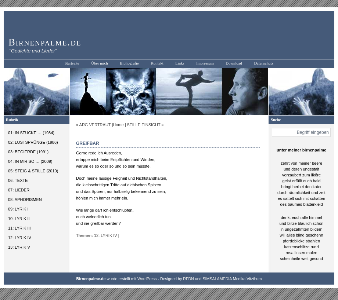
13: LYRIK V (19, 247)
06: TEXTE (18, 180)
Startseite (72, 63)
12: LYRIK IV (19, 237)
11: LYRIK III (19, 228)
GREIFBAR (87, 143)
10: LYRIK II (19, 218)
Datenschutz (263, 63)
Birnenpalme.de (44, 42)
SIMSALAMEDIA (217, 279)
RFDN (189, 279)
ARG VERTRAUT (95, 124)
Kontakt (157, 63)
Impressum (204, 63)
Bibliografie (129, 63)
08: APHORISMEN (25, 199)
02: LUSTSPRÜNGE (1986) (33, 142)
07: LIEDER (18, 190)
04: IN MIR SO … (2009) (30, 161)
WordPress (147, 279)
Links (179, 63)
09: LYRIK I (18, 209)
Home (118, 124)
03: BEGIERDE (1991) (28, 152)
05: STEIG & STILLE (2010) (33, 171)
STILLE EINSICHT (144, 124)
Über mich (99, 63)
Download (234, 63)
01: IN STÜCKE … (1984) (31, 133)
